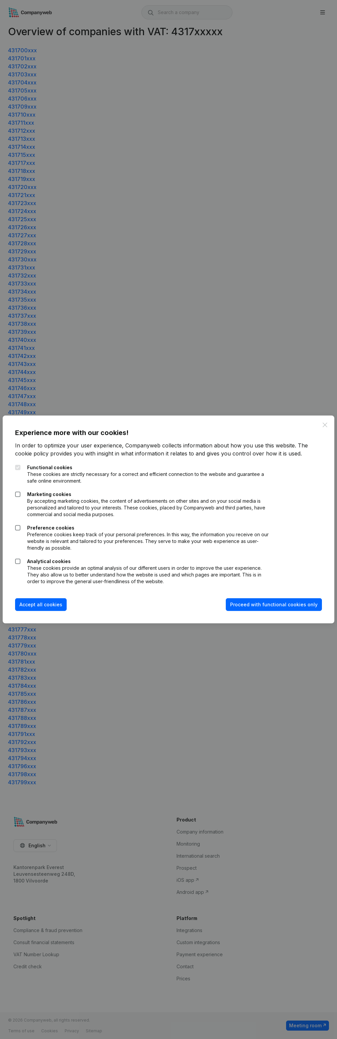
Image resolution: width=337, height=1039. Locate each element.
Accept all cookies (41, 604)
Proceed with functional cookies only (273, 604)
